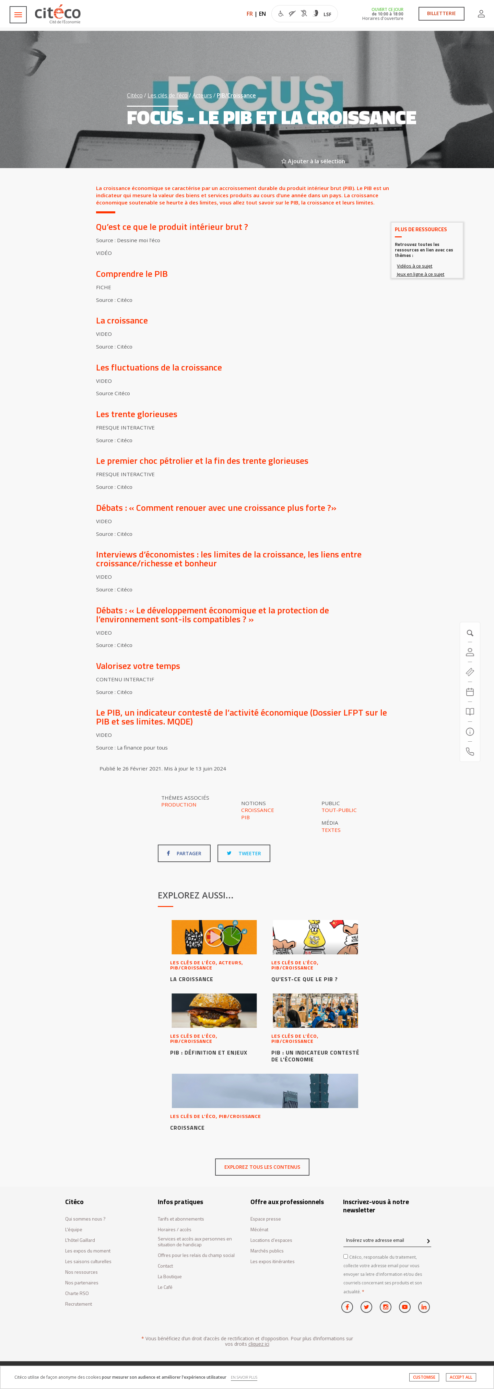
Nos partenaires (81, 1283)
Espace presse (265, 1219)
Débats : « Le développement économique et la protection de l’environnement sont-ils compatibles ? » (212, 614)
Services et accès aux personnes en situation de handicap (195, 1242)
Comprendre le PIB (132, 273)
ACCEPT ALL (461, 1377)
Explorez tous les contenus (262, 1167)
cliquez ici (258, 1344)
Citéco (135, 95)
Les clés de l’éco (168, 95)
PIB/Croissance (236, 95)
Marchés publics (267, 1251)
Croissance (257, 810)
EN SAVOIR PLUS (244, 1377)
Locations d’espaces (271, 1240)
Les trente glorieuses (136, 414)
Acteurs (202, 95)
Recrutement (78, 1304)
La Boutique (170, 1276)
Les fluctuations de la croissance (159, 367)
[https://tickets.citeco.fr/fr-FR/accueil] (470, 672)
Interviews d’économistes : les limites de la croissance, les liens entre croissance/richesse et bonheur (229, 559)
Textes (331, 829)
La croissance (122, 320)
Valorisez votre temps (139, 665)
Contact (165, 1266)
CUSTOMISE (424, 1377)
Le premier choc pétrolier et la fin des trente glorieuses (202, 460)
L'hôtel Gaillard (80, 1240)
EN (262, 13)
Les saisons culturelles (88, 1261)
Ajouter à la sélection (313, 161)
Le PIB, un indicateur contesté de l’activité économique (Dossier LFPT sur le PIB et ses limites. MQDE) (241, 717)
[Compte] (470, 652)
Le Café (165, 1287)
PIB (245, 817)
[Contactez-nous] (470, 752)
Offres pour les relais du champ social (196, 1255)
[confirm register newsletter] (428, 1241)
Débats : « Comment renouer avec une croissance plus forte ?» (216, 507)
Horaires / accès (174, 1229)
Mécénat (259, 1229)
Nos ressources (81, 1272)
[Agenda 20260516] (470, 692)
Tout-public (339, 810)
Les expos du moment (87, 1251)
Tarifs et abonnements (181, 1219)
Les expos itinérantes (272, 1261)
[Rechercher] (470, 712)
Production (179, 804)
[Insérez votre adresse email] (387, 1240)
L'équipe (73, 1229)
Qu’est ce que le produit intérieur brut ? (172, 226)
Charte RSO (77, 1293)
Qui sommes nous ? (85, 1219)
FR (250, 13)
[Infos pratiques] (470, 732)
